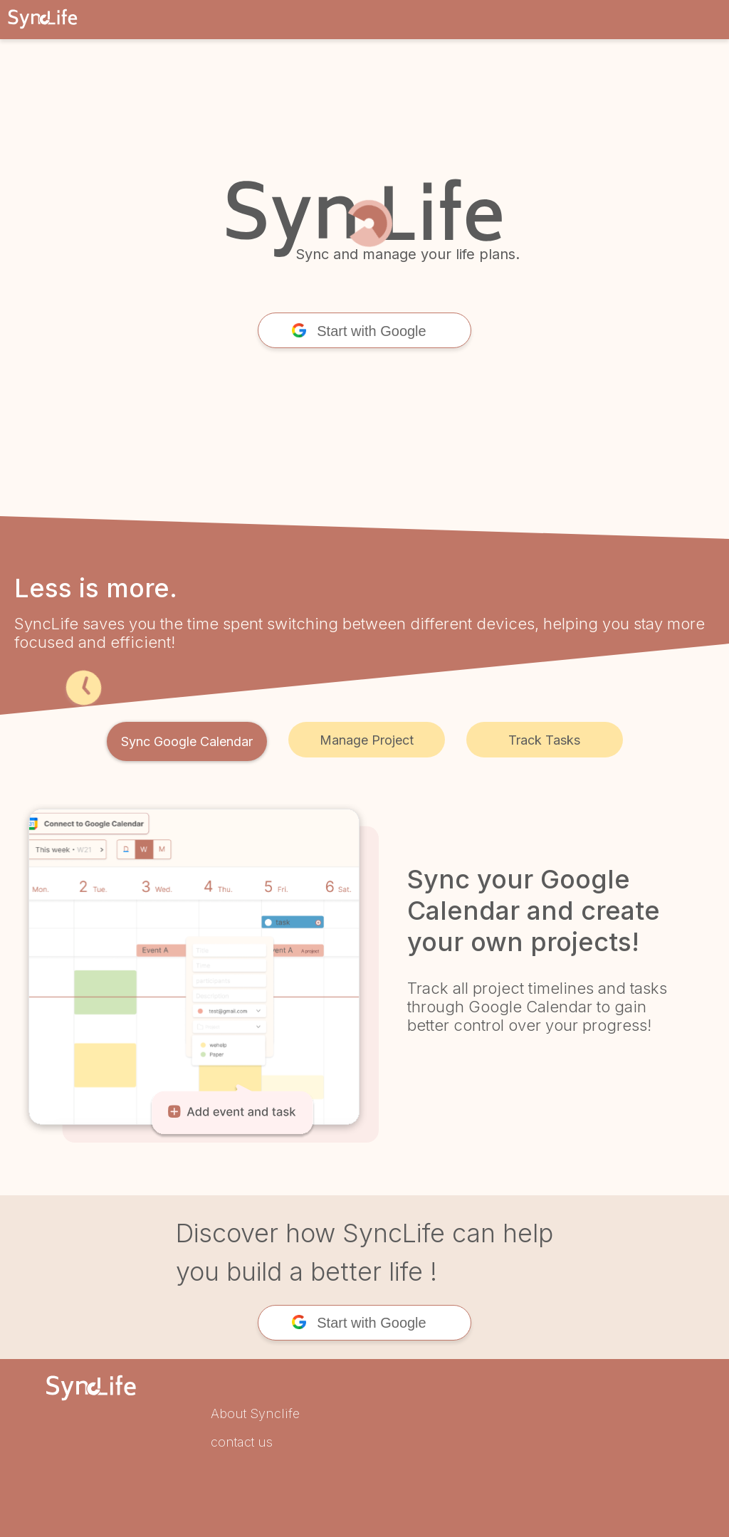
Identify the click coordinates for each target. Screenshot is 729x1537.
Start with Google (359, 331)
